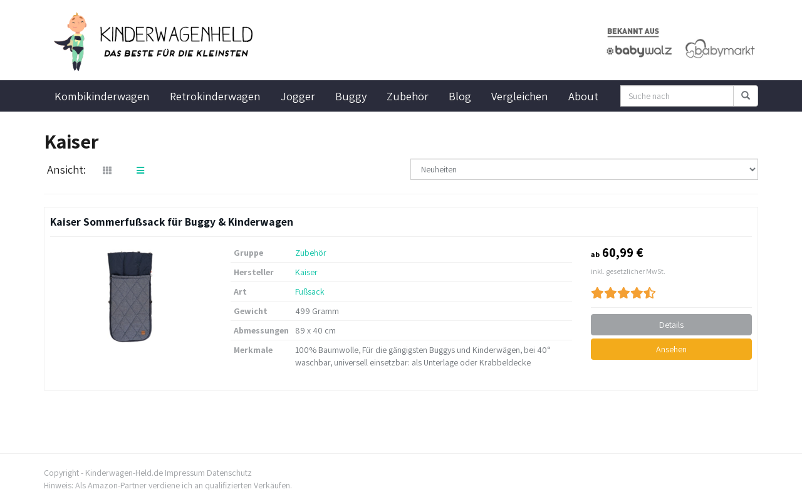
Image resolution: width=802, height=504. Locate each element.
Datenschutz (229, 472)
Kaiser (306, 272)
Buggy (351, 95)
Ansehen (671, 349)
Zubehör (408, 95)
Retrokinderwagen (215, 95)
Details (671, 324)
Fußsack (310, 291)
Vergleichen (519, 95)
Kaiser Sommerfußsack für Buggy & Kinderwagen (171, 221)
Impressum (185, 472)
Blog (460, 95)
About (583, 95)
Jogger (298, 95)
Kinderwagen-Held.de (124, 472)
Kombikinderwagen (102, 95)
